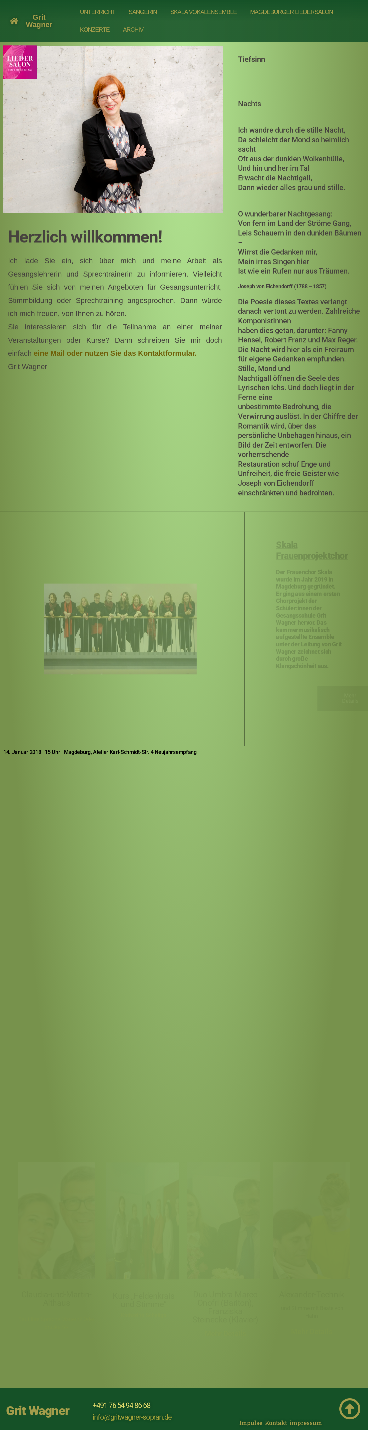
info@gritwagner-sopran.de (132, 1417)
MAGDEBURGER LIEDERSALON (291, 12)
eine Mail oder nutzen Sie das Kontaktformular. (115, 353)
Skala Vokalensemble (203, 12)
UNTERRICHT (97, 12)
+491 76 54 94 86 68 (121, 1405)
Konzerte (95, 29)
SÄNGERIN (143, 12)
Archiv (133, 29)
